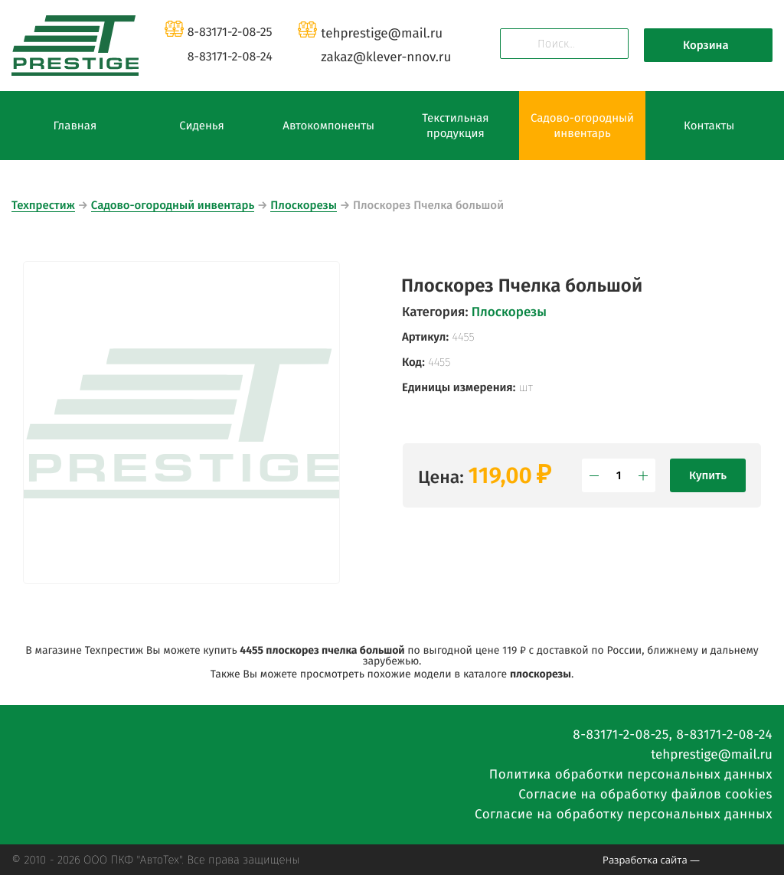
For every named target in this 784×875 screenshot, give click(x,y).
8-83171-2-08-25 (230, 32)
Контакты (709, 125)
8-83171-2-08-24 (230, 57)
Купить (708, 475)
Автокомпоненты (328, 125)
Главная (74, 125)
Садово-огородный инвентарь (582, 125)
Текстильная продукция (455, 125)
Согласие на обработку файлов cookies (645, 794)
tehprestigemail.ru (382, 33)
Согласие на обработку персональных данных (624, 814)
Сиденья (201, 125)
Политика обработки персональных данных (631, 774)
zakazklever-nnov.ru (386, 57)
